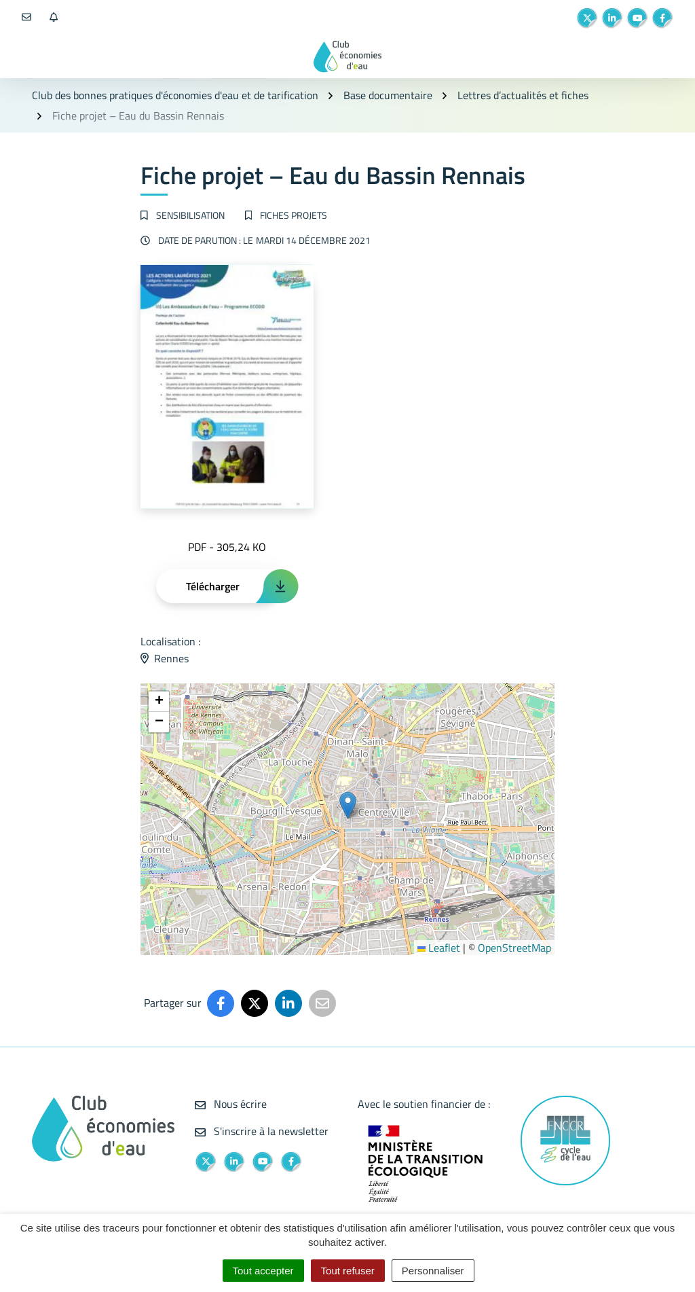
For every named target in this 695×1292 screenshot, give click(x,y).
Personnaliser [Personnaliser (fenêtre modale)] (433, 1270)
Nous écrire (231, 1104)
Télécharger (213, 586)
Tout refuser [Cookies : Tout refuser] (348, 1270)
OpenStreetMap (514, 947)
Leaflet (438, 947)
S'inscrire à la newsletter (261, 1131)
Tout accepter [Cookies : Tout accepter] (263, 1270)
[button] (347, 805)
